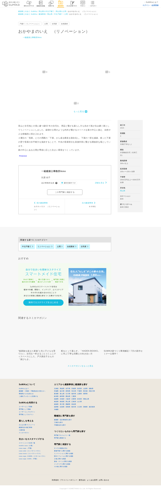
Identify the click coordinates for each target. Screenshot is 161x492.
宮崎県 (85, 407)
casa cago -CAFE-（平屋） (28, 459)
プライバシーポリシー (68, 480)
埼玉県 (73, 391)
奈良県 (79, 399)
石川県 (68, 393)
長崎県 (68, 407)
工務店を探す (58, 422)
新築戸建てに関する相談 (62, 451)
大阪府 (68, 399)
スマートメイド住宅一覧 (27, 443)
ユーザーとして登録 (25, 406)
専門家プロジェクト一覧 (62, 435)
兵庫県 (73, 399)
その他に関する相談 (60, 466)
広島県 (73, 401)
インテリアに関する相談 (62, 464)
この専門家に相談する (65, 192)
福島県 (91, 388)
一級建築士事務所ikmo (32, 37)
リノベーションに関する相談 (63, 453)
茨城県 (56, 391)
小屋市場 (22, 430)
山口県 (79, 401)
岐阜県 (56, 396)
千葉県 (79, 391)
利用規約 (55, 480)
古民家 (54, 24)
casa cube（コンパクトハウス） (30, 451)
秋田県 (79, 388)
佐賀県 (62, 407)
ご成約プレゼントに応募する (28, 396)
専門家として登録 (25, 409)
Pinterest (23, 156)
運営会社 (82, 480)
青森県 (62, 388)
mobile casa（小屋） (26, 445)
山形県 (85, 388)
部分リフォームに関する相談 (63, 456)
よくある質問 (92, 480)
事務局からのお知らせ (26, 393)
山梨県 (79, 393)
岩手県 (68, 388)
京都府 (62, 399)
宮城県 (73, 388)
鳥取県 (56, 401)
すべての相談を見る (60, 448)
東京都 (85, 391)
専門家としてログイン (26, 414)
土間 (46, 24)
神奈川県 (92, 391)
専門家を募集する (60, 438)
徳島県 (56, 404)
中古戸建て (26, 246)
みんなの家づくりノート (27, 425)
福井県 (73, 393)
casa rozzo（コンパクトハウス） (30, 453)
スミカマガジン (24, 432)
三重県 (73, 396)
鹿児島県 (92, 407)
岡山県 (122, 191)
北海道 (56, 388)
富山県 (62, 393)
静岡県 (62, 396)
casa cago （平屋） (26, 448)
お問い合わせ (104, 480)
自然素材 (64, 24)
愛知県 (68, 396)
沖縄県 (56, 409)
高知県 (73, 404)
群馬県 (68, 391)
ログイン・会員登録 (150, 5)
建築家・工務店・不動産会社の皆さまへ (32, 391)
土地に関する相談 (60, 459)
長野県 (85, 393)
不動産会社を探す (60, 425)
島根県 (62, 401)
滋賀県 (56, 399)
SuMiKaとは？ (24, 388)
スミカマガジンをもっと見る (80, 366)
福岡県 (56, 407)
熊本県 (73, 407)
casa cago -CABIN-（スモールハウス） (32, 456)
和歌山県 (86, 399)
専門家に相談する (62, 444)
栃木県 (62, 391)
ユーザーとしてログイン (27, 412)
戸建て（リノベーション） (30, 24)
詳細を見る (99, 183)
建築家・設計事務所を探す (63, 419)
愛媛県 (68, 404)
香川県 (62, 404)
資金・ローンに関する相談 (63, 461)
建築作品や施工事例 (25, 427)
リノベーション (44, 246)
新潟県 (56, 393)
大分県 (79, 407)
